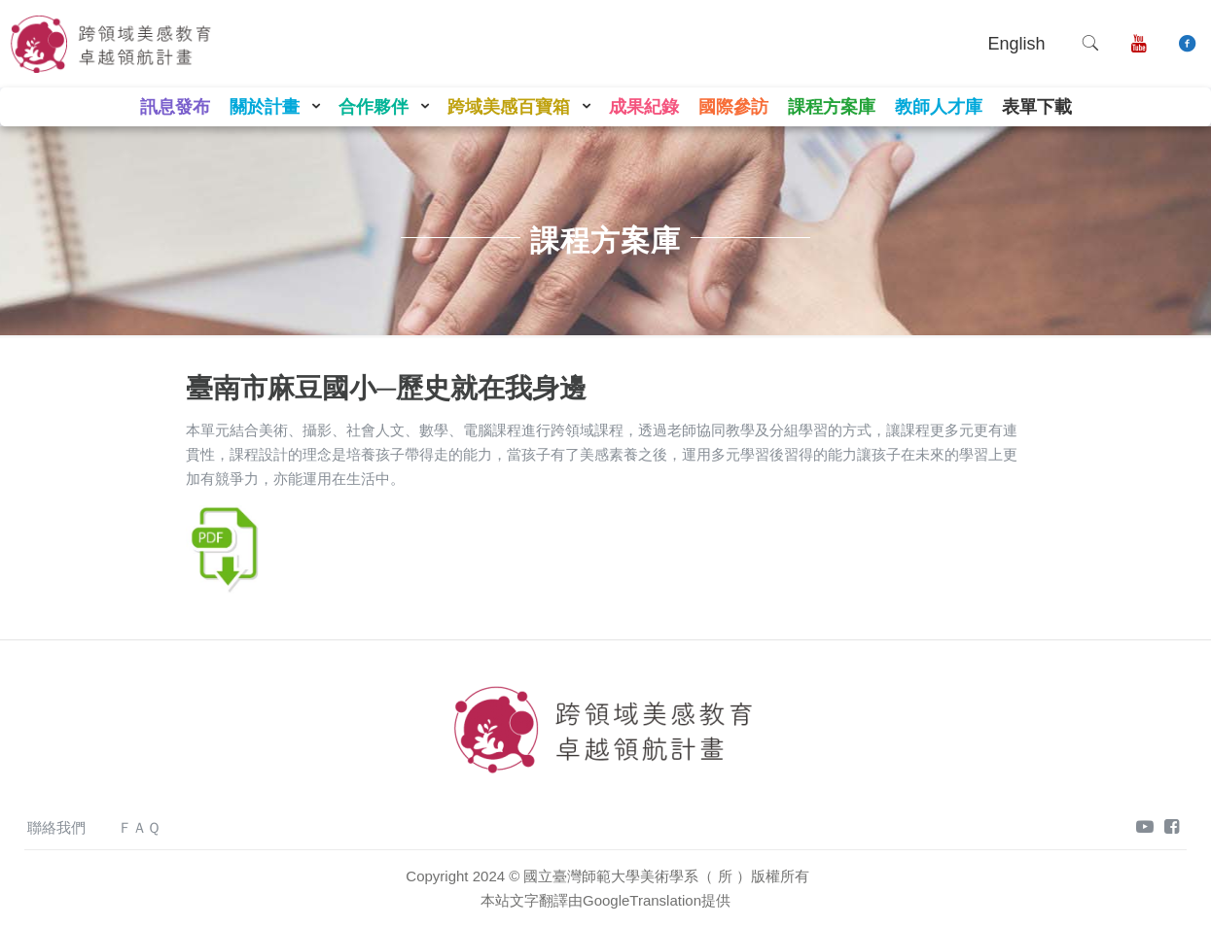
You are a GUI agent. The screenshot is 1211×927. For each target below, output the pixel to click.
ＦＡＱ (139, 827)
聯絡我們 (56, 827)
